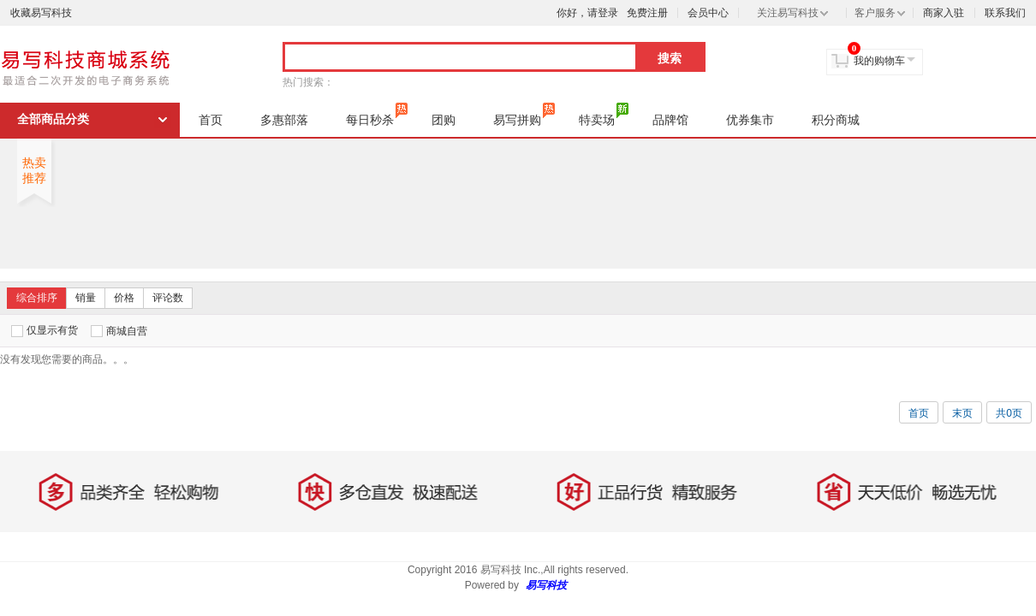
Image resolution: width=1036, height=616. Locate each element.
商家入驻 (943, 13)
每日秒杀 (377, 115)
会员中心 (708, 13)
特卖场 (603, 115)
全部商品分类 (53, 119)
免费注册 (647, 13)
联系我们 (1005, 13)
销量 (85, 298)
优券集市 (750, 120)
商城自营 (119, 331)
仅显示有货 (44, 330)
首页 (211, 120)
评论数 (167, 298)
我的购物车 (879, 61)
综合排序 (36, 298)
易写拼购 (524, 115)
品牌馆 (670, 120)
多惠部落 (284, 120)
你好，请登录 (587, 13)
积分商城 (836, 120)
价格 (124, 298)
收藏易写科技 (41, 13)
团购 (443, 120)
